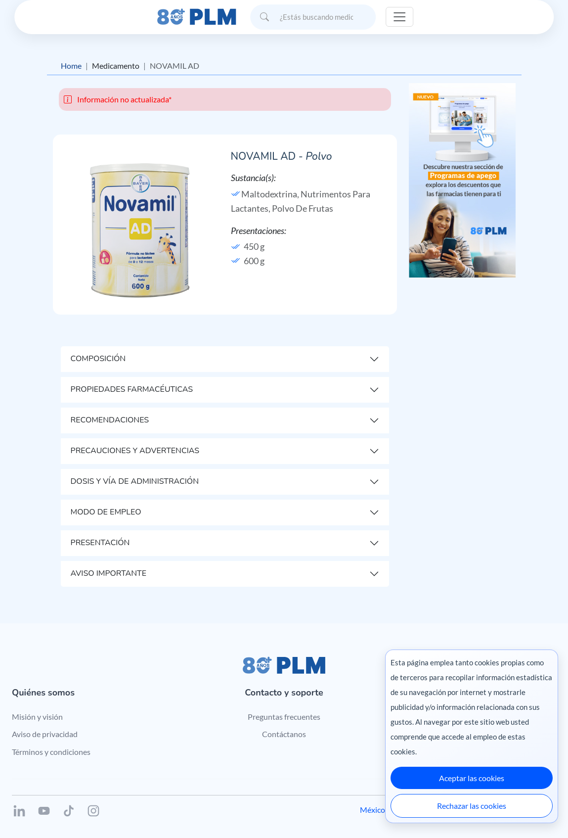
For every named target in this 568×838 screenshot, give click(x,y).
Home (71, 65)
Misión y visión (37, 716)
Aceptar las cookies (471, 778)
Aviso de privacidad (45, 734)
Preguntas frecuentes (284, 716)
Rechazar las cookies (471, 805)
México (372, 809)
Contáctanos (284, 734)
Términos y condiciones (51, 751)
